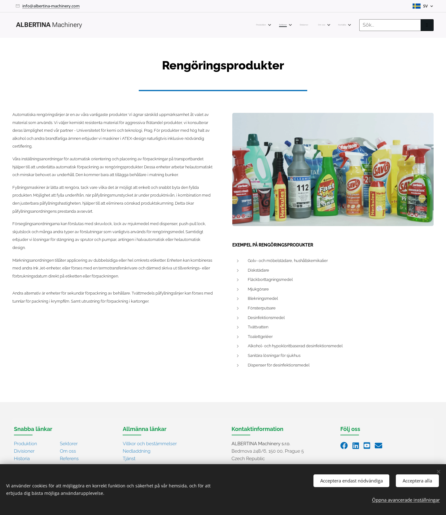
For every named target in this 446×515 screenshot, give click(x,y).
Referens (69, 458)
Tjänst (129, 458)
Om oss (68, 451)
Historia (22, 458)
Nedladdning (136, 451)
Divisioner (24, 451)
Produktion (25, 443)
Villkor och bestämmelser (150, 443)
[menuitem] (300, 25)
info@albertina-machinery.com (51, 6)
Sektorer (69, 443)
